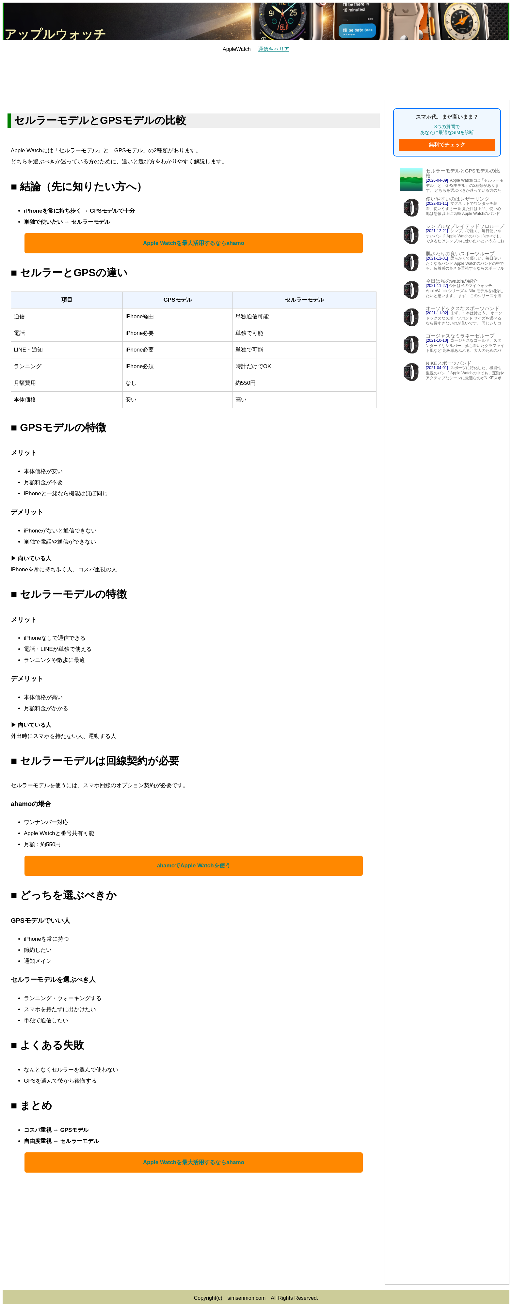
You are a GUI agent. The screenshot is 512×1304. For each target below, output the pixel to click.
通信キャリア (273, 49)
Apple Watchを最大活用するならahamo (193, 243)
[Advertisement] (256, 75)
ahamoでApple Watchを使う (193, 865)
